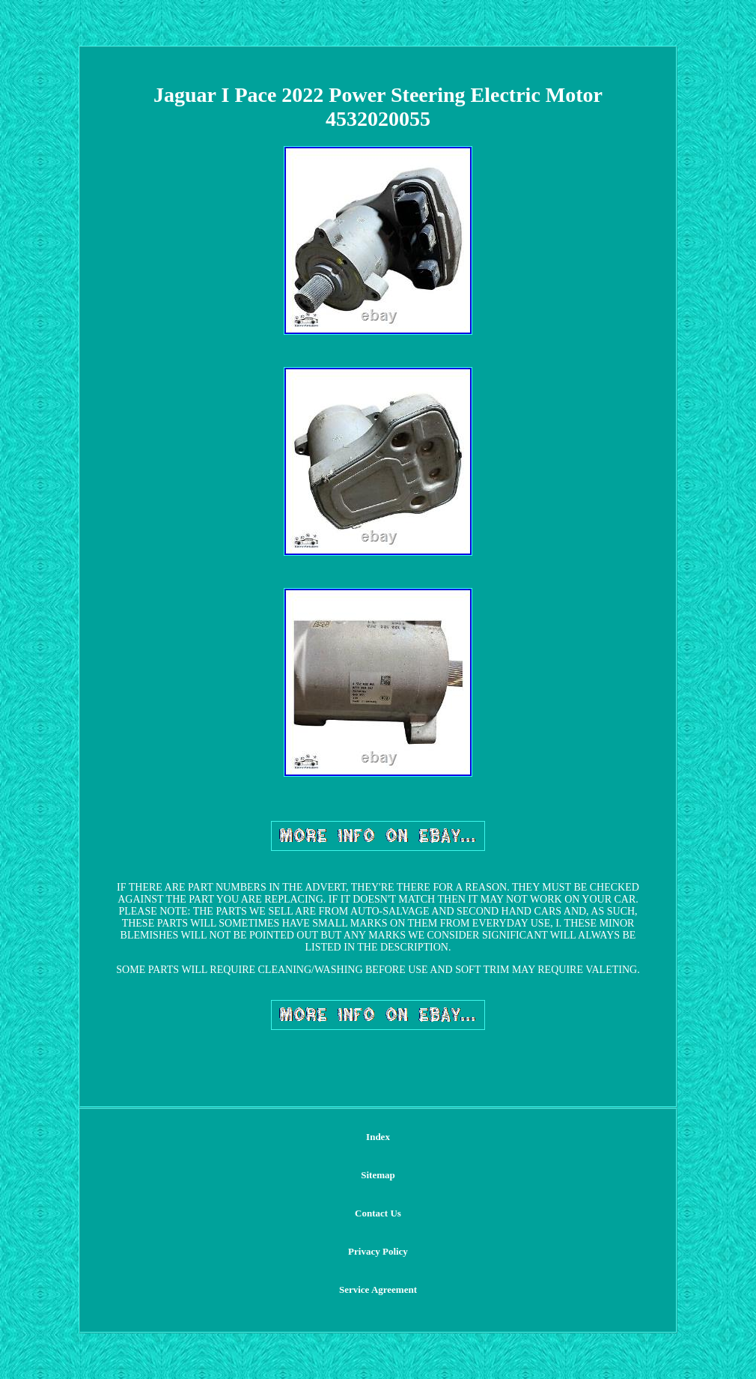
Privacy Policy (378, 1251)
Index (378, 1136)
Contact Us (378, 1213)
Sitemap (378, 1175)
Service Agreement (378, 1289)
